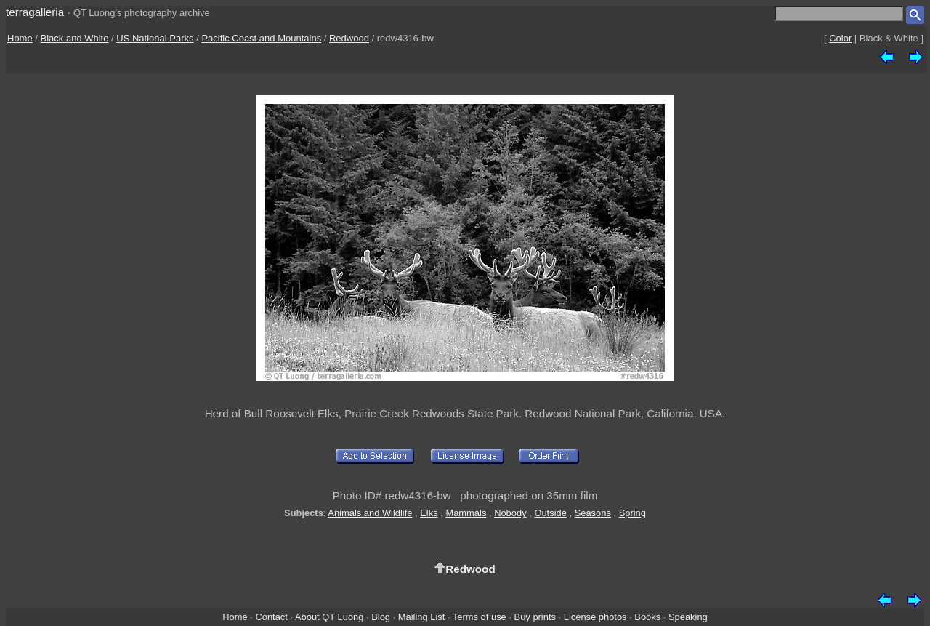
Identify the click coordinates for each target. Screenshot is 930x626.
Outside (550, 512)
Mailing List (421, 616)
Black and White (75, 38)
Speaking (688, 616)
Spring (632, 512)
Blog (380, 616)
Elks (428, 512)
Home (20, 38)
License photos (595, 616)
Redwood (349, 38)
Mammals (465, 512)
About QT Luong (329, 616)
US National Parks (154, 38)
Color (840, 38)
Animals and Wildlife (370, 512)
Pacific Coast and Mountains (261, 38)
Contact (271, 616)
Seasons (593, 512)
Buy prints (535, 616)
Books (647, 616)
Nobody (510, 512)
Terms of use (479, 616)
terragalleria (35, 12)
